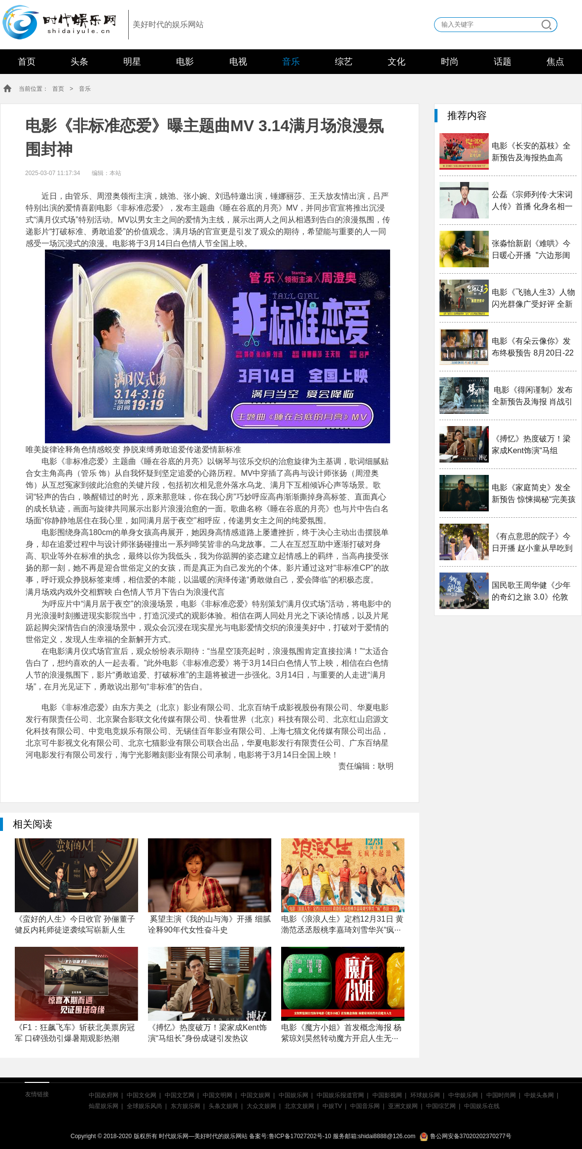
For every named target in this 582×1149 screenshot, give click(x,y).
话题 (502, 62)
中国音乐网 (365, 1106)
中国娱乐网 (293, 1095)
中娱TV (332, 1106)
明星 (132, 62)
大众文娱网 (261, 1106)
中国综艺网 (441, 1106)
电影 (185, 62)
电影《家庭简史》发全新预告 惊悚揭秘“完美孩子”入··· (534, 494)
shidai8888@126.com (386, 1136)
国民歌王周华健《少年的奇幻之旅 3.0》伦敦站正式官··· (531, 592)
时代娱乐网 (55, 20)
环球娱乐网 (425, 1095)
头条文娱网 (223, 1106)
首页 (27, 62)
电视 (238, 62)
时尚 (450, 62)
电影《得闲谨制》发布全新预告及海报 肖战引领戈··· (532, 397)
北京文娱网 (299, 1106)
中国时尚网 (501, 1095)
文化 (396, 62)
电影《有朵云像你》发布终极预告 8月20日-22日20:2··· (533, 348)
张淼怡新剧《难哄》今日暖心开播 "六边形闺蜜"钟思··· (531, 250)
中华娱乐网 (463, 1095)
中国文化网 (141, 1095)
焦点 (555, 62)
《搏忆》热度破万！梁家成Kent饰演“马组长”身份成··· (531, 445)
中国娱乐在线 (482, 1106)
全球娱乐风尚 (144, 1106)
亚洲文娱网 (403, 1106)
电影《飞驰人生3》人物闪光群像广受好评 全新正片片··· (533, 299)
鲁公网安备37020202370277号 (465, 1136)
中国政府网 (103, 1095)
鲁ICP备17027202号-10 (300, 1136)
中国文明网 (217, 1095)
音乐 (291, 62)
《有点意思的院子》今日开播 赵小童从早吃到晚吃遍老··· (532, 543)
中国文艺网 (179, 1095)
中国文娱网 (255, 1095)
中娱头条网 (539, 1095)
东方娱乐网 (185, 1106)
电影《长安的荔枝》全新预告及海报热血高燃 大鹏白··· (531, 153)
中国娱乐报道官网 (340, 1095)
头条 (79, 62)
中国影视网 (387, 1095)
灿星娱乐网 (103, 1106)
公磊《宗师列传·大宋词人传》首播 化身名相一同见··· (532, 201)
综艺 (344, 62)
